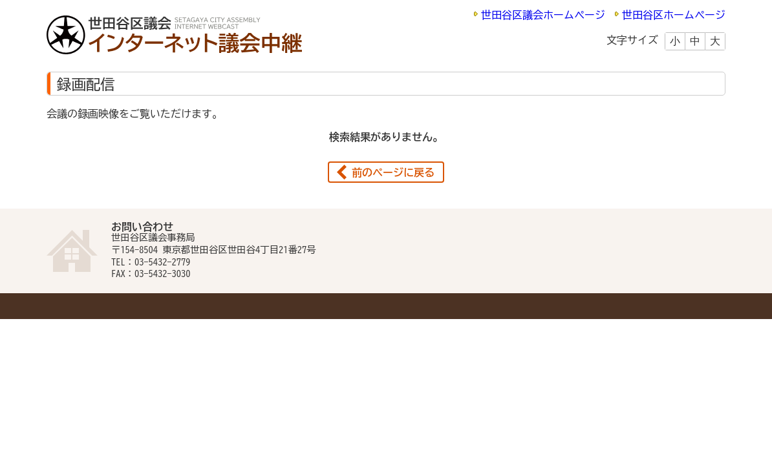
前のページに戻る (393, 172)
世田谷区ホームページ (673, 15)
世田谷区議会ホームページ (543, 15)
